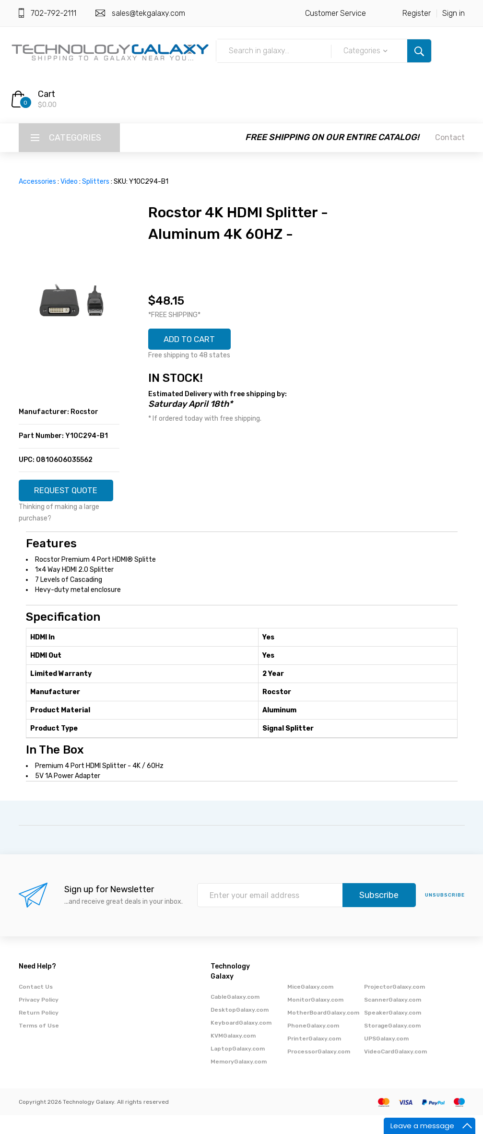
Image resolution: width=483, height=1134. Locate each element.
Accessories (37, 181)
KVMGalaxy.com (233, 1054)
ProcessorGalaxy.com (318, 1070)
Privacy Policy (39, 1018)
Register (416, 13)
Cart (46, 94)
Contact (450, 137)
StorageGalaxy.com (392, 1044)
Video (69, 181)
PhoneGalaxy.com (313, 1044)
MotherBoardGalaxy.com (323, 1031)
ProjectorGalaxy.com (394, 1005)
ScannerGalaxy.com (392, 1018)
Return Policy (39, 1031)
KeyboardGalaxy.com (241, 1041)
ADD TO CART (193, 340)
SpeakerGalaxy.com (392, 1031)
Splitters (95, 181)
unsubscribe (445, 914)
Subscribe (379, 914)
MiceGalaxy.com (310, 1005)
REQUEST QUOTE (68, 494)
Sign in (453, 13)
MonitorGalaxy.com (315, 1018)
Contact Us (36, 1005)
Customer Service (335, 13)
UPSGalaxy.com (386, 1057)
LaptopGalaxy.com (238, 1067)
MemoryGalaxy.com (239, 1080)
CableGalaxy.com (235, 1015)
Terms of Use (39, 1044)
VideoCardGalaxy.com (395, 1070)
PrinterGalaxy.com (314, 1057)
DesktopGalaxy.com (240, 1028)
